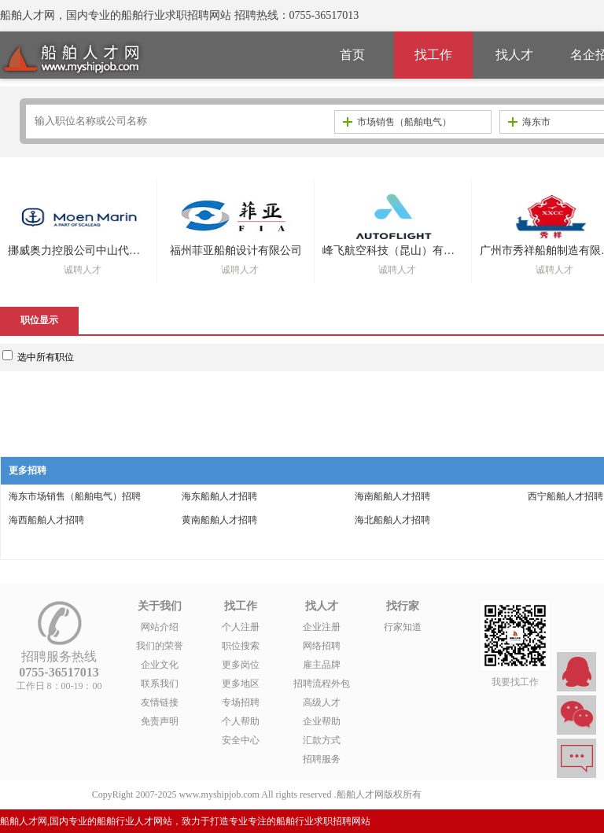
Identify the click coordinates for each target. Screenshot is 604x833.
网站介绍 (160, 626)
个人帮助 (241, 721)
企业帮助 (322, 721)
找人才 (514, 54)
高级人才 (322, 702)
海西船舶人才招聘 (46, 519)
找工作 (433, 54)
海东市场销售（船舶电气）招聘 (75, 496)
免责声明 (160, 721)
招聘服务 (322, 759)
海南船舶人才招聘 (392, 496)
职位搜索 (241, 645)
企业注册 (322, 626)
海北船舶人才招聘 (392, 519)
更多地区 (241, 683)
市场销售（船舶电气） (397, 121)
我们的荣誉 (159, 645)
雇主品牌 (322, 664)
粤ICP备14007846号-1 (468, 794)
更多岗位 (241, 664)
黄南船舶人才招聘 (219, 519)
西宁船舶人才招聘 (565, 496)
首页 (352, 54)
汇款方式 (322, 740)
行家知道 (403, 626)
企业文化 (160, 664)
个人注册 (241, 626)
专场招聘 (241, 702)
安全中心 (241, 740)
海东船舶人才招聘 (219, 496)
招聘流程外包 (321, 683)
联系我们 (160, 683)
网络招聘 (322, 645)
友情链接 (160, 702)
